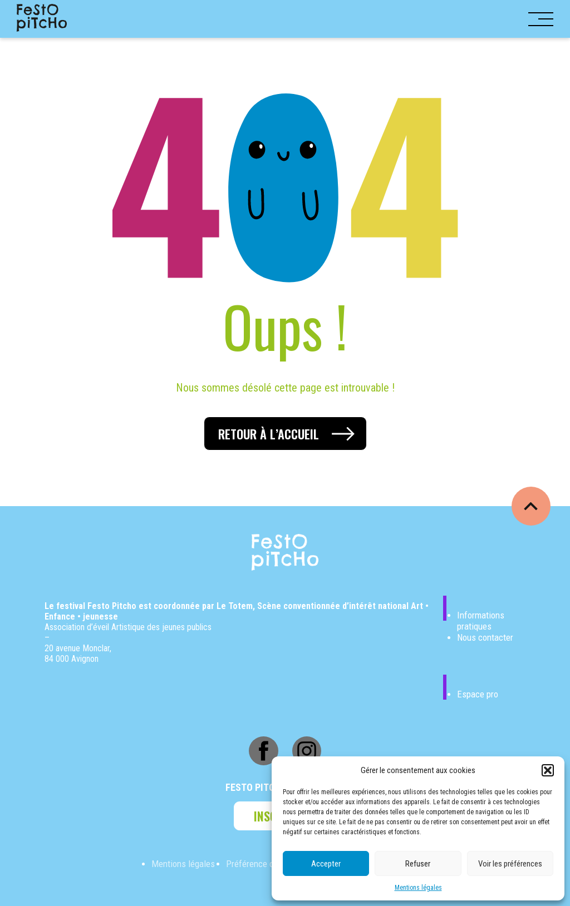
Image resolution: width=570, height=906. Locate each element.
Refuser (417, 864)
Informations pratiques (480, 621)
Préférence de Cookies (267, 863)
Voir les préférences (510, 864)
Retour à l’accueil (268, 434)
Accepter (326, 864)
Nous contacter (485, 637)
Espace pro (477, 694)
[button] (547, 770)
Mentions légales (418, 888)
